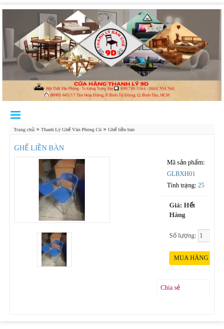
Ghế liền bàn (121, 129)
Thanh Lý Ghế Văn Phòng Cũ (71, 129)
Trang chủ (24, 129)
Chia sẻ (170, 287)
